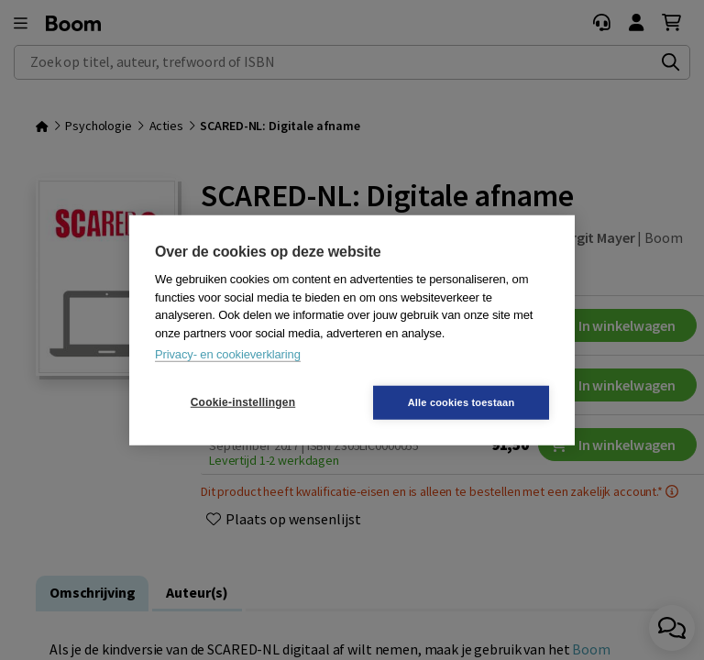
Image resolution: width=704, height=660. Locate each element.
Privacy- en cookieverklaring (228, 354)
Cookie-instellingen (243, 402)
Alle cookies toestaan (461, 401)
